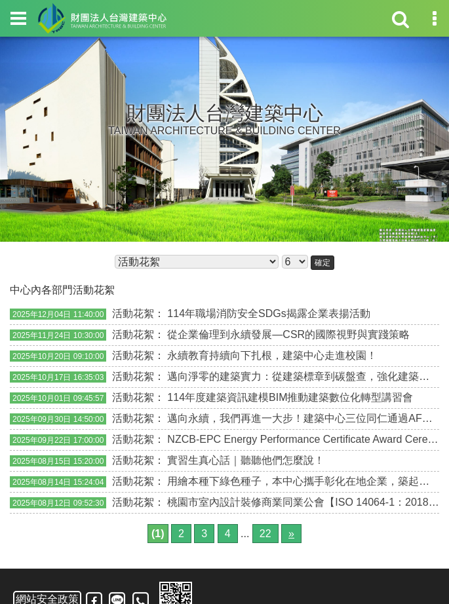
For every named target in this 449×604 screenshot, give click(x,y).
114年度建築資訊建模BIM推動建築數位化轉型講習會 (290, 397)
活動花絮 (133, 313)
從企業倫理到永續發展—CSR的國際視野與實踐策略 (288, 334)
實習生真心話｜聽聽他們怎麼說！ (245, 460)
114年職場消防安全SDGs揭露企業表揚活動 (268, 313)
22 (265, 533)
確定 (322, 262)
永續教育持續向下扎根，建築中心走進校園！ (272, 355)
